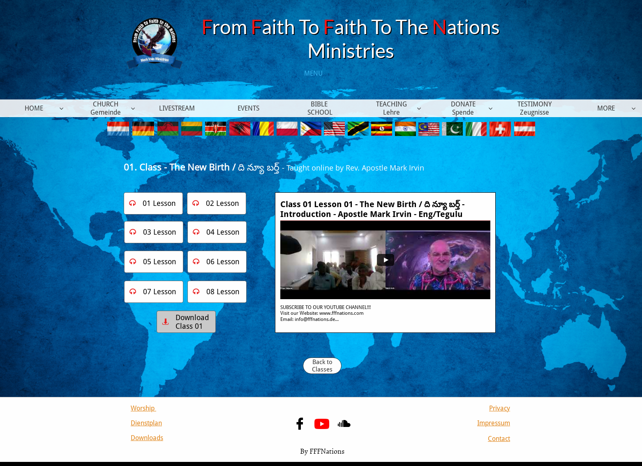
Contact (499, 439)
